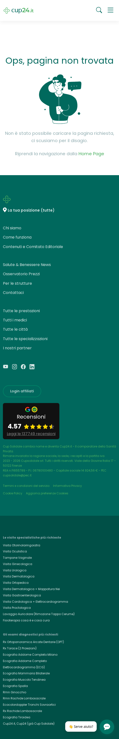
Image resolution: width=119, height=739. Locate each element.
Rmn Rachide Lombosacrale (24, 698)
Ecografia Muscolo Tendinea (24, 680)
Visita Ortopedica (16, 583)
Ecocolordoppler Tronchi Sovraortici (29, 705)
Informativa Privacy (67, 486)
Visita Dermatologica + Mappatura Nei (31, 589)
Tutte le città (15, 329)
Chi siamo (12, 228)
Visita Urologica (14, 570)
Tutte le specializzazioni (25, 339)
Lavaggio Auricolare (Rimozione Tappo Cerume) (39, 614)
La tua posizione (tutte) (31, 210)
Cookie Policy (12, 493)
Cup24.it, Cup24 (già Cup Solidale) (29, 724)
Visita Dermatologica (18, 576)
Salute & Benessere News (27, 264)
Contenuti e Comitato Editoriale (33, 246)
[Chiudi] (94, 722)
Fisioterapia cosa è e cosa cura (26, 620)
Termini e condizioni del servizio (26, 486)
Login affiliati (22, 391)
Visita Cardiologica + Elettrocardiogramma (35, 602)
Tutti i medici (15, 320)
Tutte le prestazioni (21, 311)
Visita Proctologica (17, 608)
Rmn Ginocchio (14, 692)
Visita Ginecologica (17, 564)
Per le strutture (17, 283)
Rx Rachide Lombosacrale (22, 711)
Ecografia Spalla (15, 686)
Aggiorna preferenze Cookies (47, 493)
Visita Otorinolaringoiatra (21, 545)
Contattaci (13, 292)
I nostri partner (17, 348)
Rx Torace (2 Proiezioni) (20, 648)
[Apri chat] (107, 727)
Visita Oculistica (15, 551)
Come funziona (17, 237)
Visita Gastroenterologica (22, 595)
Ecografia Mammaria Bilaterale (26, 673)
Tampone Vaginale (17, 558)
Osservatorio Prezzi (21, 274)
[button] (110, 10)
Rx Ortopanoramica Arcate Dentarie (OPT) (33, 642)
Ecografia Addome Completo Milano (30, 655)
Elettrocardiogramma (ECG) (24, 667)
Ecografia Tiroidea (16, 717)
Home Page (91, 154)
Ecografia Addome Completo (25, 661)
